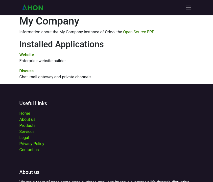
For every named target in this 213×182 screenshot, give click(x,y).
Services (27, 131)
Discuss (26, 71)
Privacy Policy (31, 143)
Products (27, 125)
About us (27, 119)
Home (24, 113)
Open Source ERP (138, 32)
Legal (24, 137)
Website (26, 54)
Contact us (29, 149)
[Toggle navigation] (188, 7)
